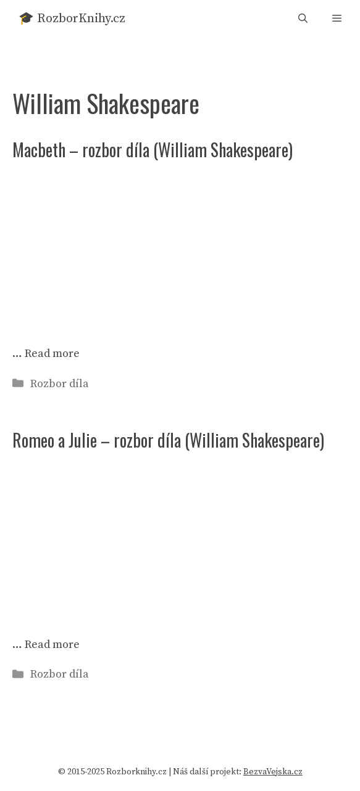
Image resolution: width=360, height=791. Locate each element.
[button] (303, 18)
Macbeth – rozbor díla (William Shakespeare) (152, 149)
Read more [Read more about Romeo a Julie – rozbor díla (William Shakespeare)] (52, 644)
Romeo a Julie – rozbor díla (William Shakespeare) (168, 440)
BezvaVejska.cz (273, 771)
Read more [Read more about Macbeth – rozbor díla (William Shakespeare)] (52, 353)
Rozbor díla (59, 384)
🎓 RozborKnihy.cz (72, 19)
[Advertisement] (180, 248)
